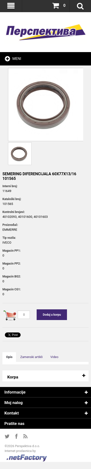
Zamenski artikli (31, 357)
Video (54, 357)
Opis (9, 357)
